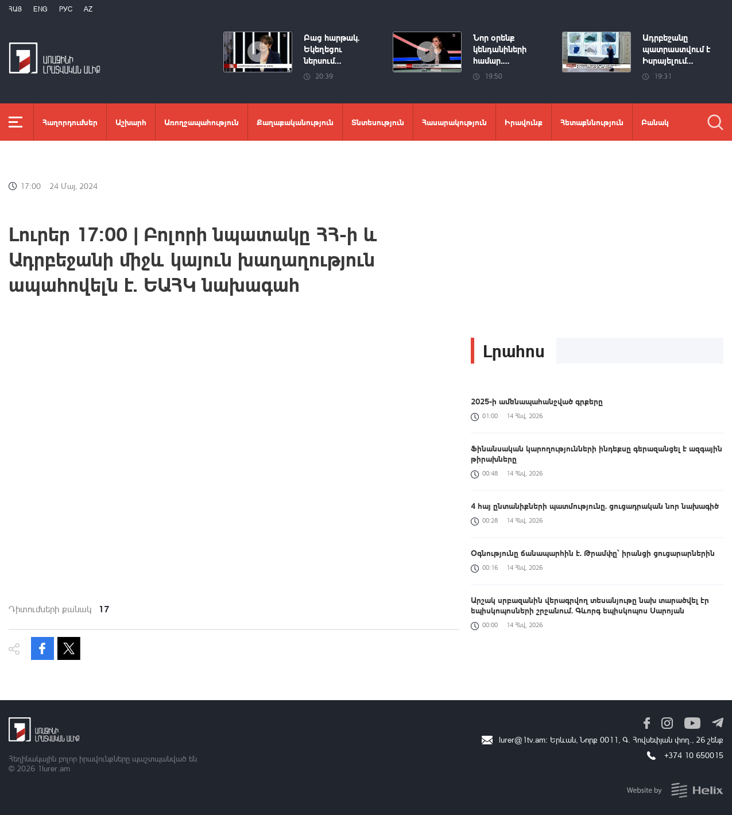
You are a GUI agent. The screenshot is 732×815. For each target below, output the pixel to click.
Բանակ (655, 122)
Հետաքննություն (591, 122)
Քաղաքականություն (295, 122)
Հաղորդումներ (70, 122)
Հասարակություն (454, 122)
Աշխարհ (130, 122)
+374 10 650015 (693, 755)
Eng (40, 9)
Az (88, 9)
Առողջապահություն (201, 122)
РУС (65, 9)
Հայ (15, 9)
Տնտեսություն (377, 122)
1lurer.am (53, 768)
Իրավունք (524, 122)
